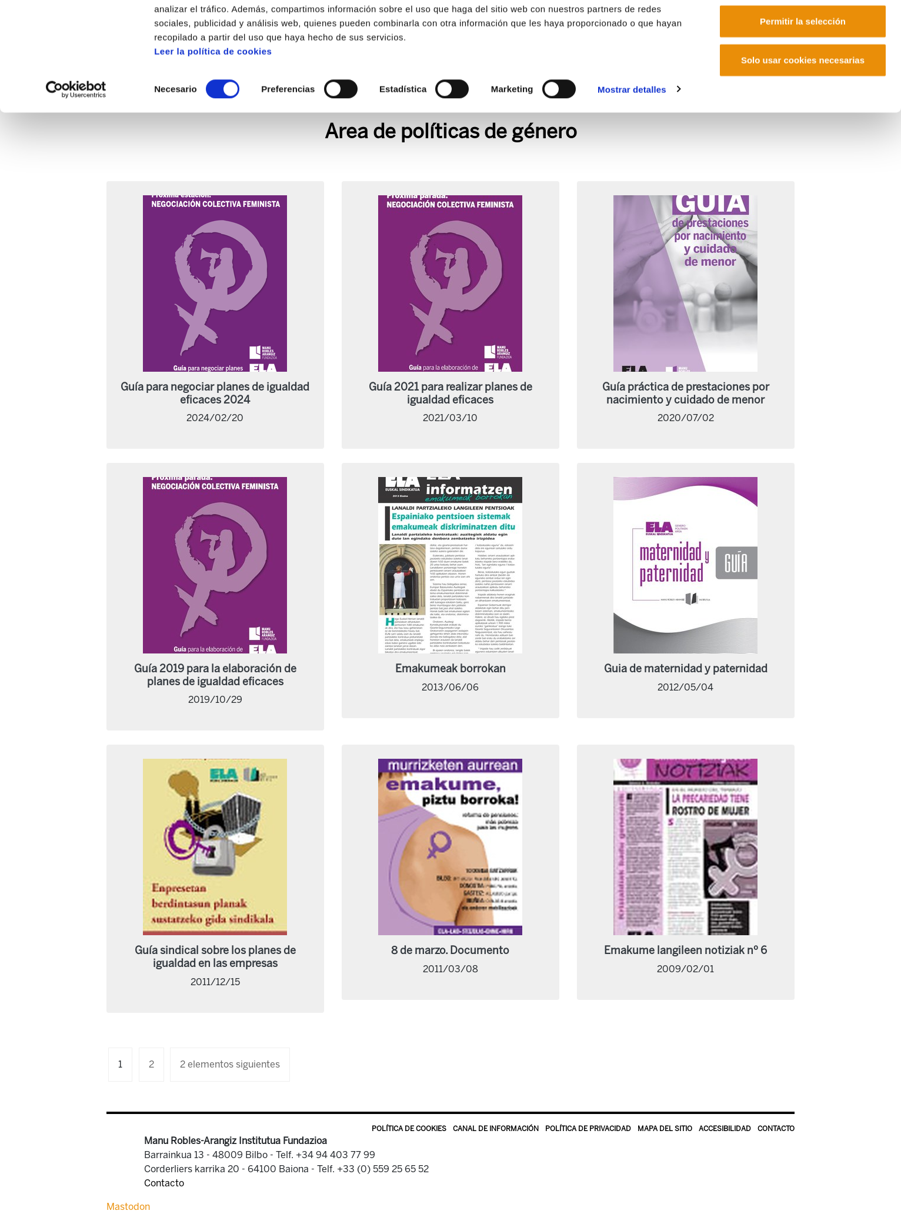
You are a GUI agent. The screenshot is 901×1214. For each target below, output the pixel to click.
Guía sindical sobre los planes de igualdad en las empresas (215, 957)
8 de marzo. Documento (450, 950)
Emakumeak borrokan (450, 668)
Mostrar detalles (632, 137)
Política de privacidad (588, 1129)
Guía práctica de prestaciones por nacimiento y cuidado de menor (685, 393)
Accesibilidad (725, 1129)
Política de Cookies (409, 1129)
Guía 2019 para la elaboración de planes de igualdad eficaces (215, 675)
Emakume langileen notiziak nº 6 (685, 950)
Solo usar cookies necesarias (803, 108)
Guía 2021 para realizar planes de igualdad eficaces (450, 393)
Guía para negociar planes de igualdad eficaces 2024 (215, 393)
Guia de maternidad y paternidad (685, 668)
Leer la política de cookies (213, 99)
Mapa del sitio (665, 1129)
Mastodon (128, 1206)
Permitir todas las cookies (802, 31)
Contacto (776, 1129)
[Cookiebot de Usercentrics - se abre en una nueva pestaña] (76, 137)
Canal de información (496, 1129)
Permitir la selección (803, 70)
